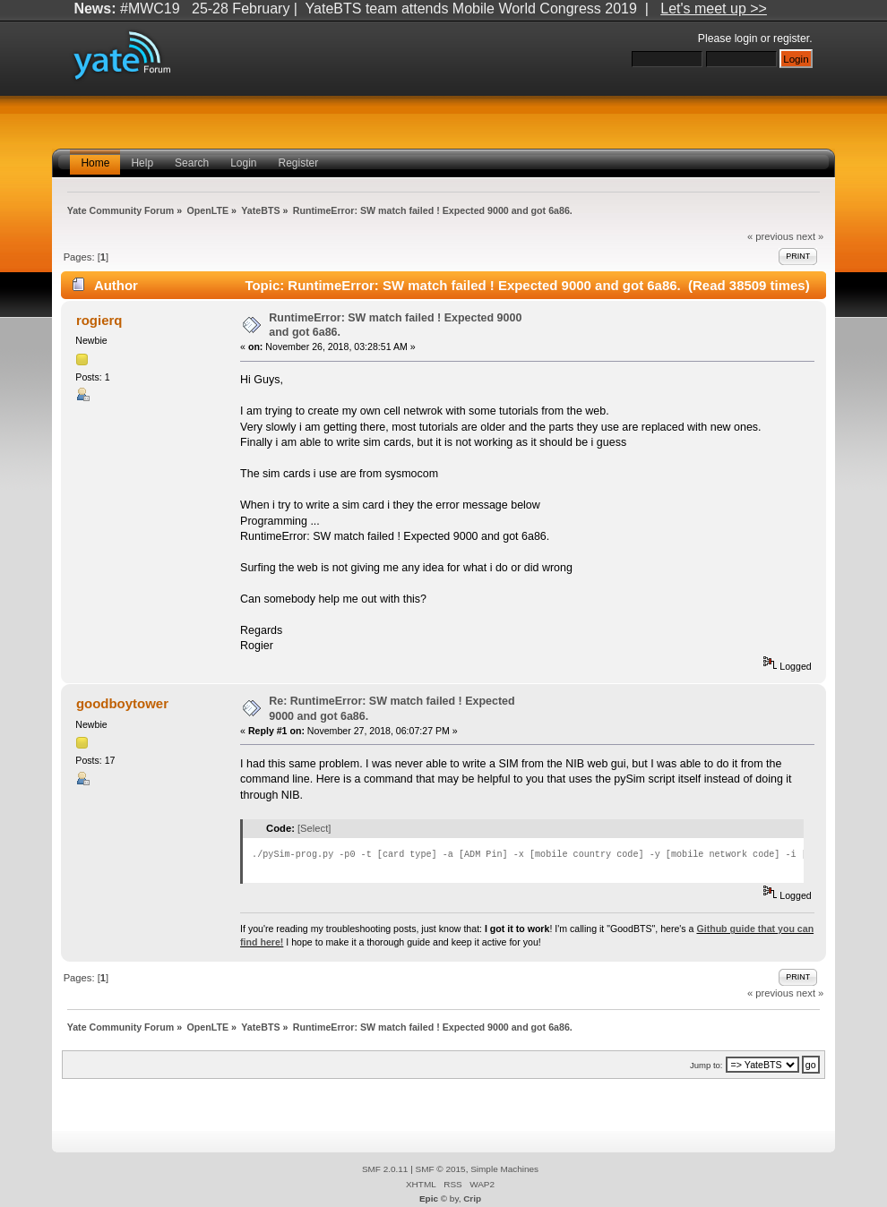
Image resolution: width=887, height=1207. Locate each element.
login (746, 38)
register (791, 38)
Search (192, 163)
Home (95, 163)
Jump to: (706, 1065)
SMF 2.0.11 (385, 1169)
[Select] (314, 828)
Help (142, 163)
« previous (770, 236)
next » (810, 236)
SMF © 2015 (441, 1169)
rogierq (99, 320)
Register (299, 163)
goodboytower (122, 703)
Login (243, 163)
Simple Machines (504, 1169)
